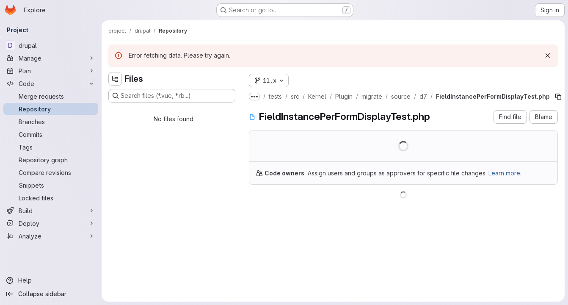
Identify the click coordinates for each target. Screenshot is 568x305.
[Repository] (50, 109)
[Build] (50, 210)
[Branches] (50, 122)
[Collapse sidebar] (50, 294)
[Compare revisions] (50, 172)
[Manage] (50, 58)
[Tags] (50, 147)
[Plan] (50, 71)
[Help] (50, 280)
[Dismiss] (548, 55)
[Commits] (50, 134)
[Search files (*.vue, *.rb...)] (171, 96)
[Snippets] (50, 185)
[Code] (50, 83)
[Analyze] (50, 236)
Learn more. (504, 173)
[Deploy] (50, 223)
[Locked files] (50, 198)
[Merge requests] (50, 96)
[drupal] (50, 45)
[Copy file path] (558, 96)
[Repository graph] (50, 160)
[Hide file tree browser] (115, 79)
